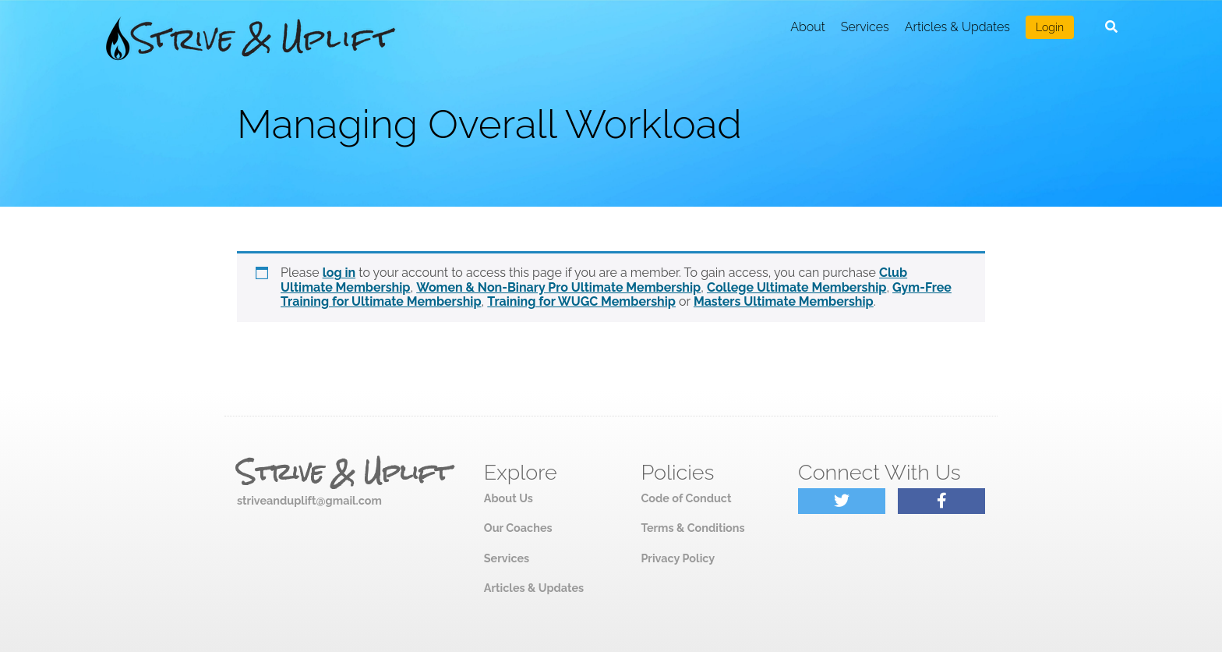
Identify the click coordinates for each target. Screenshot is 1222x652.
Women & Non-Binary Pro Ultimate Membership (558, 287)
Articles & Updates (957, 26)
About (807, 26)
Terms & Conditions (692, 527)
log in (339, 272)
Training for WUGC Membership (581, 301)
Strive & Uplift (343, 472)
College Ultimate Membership (796, 287)
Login (1050, 27)
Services (865, 26)
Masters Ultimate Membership (784, 301)
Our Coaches (518, 527)
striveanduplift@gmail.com (309, 500)
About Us (508, 498)
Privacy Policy (678, 558)
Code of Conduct (686, 498)
